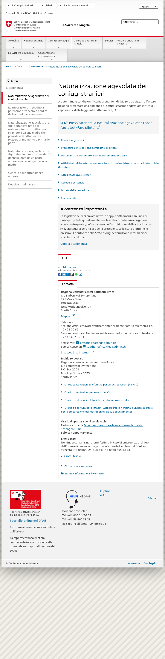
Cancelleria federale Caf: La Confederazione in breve (97, 346)
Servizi (109, 44)
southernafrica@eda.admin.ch (106, 438)
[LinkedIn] (68, 365)
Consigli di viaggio (58, 44)
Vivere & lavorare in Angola (87, 44)
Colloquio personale (72, 182)
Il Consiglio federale (23, 5)
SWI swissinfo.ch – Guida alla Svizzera (87, 340)
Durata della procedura (75, 190)
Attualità (13, 44)
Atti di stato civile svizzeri (76, 174)
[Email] (80, 365)
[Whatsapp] (77, 365)
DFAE (49, 5)
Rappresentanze (34, 44)
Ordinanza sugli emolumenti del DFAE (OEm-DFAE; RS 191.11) (103, 299)
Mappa (68, 408)
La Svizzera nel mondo (76, 5)
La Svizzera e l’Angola (21, 56)
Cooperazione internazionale (51, 56)
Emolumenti (68, 198)
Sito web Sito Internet (77, 444)
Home (9, 66)
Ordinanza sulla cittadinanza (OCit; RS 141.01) (93, 292)
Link (63, 258)
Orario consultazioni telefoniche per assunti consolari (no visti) (101, 476)
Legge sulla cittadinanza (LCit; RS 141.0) (89, 285)
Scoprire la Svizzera (75, 327)
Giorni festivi (72, 547)
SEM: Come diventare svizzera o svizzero (89, 266)
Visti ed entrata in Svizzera (130, 44)
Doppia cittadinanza (73, 243)
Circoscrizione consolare (78, 557)
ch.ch (66, 333)
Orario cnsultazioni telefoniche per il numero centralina (97, 491)
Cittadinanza (36, 66)
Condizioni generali (72, 140)
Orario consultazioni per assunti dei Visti (88, 483)
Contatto (66, 375)
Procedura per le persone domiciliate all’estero (89, 147)
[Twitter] (64, 365)
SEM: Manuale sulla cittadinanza (84, 279)
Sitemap (153, 589)
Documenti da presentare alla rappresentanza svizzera (94, 155)
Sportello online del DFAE (28, 612)
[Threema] (72, 365)
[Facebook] (60, 365)
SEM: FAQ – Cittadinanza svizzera (84, 272)
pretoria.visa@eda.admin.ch (98, 434)
